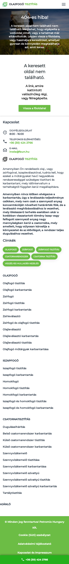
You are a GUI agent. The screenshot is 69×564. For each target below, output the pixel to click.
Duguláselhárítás (14, 427)
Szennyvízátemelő (15, 453)
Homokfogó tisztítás (16, 388)
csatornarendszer (16, 256)
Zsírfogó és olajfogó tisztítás (21, 323)
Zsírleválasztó (11, 316)
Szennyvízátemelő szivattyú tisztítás (26, 479)
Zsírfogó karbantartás (17, 309)
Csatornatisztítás (16, 419)
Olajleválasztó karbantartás (20, 336)
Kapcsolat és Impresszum (34, 552)
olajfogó (11, 249)
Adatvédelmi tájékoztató (34, 543)
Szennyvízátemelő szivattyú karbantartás (30, 486)
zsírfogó (27, 249)
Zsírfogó (8, 296)
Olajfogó (10, 275)
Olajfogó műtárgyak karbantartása (25, 349)
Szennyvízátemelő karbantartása (24, 466)
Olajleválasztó (12, 329)
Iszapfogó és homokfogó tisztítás (24, 401)
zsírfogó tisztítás (48, 249)
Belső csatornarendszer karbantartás (27, 433)
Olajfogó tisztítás (14, 283)
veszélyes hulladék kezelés (22, 263)
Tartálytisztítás (12, 493)
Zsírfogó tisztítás (13, 303)
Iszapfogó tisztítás (14, 368)
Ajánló (5, 504)
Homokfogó (11, 381)
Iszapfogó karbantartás (18, 375)
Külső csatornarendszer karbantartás (27, 446)
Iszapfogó (11, 360)
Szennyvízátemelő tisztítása (21, 460)
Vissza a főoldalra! (34, 108)
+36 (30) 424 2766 (34, 559)
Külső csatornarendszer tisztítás (24, 440)
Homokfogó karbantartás (19, 394)
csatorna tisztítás (44, 256)
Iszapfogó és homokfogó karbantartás (28, 408)
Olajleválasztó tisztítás (17, 342)
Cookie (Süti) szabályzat (34, 535)
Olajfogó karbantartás (17, 290)
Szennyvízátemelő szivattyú (21, 473)
